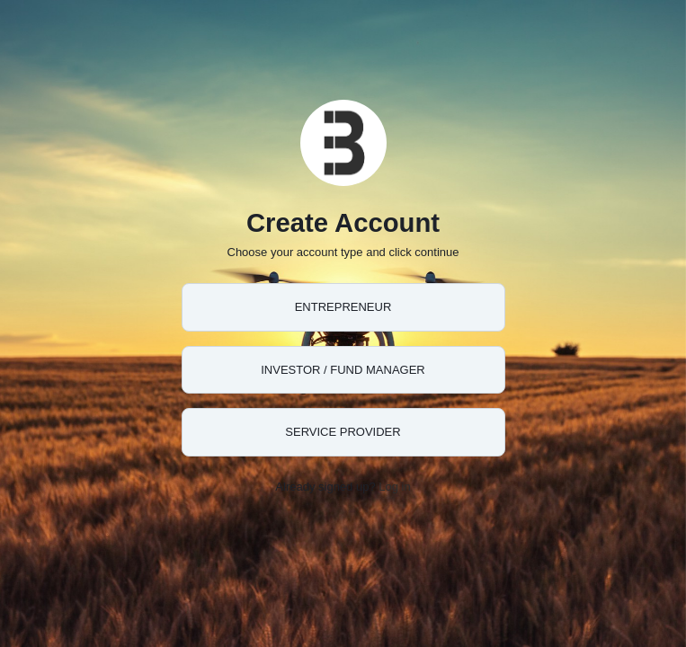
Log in (394, 486)
